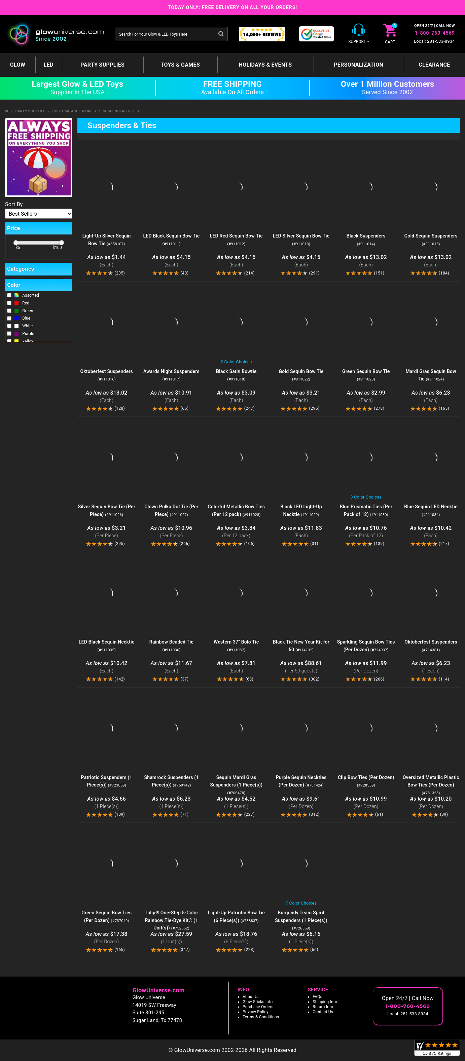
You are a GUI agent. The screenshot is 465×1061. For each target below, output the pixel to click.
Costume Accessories (74, 111)
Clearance (434, 65)
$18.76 (236, 938)
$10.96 (171, 532)
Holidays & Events (265, 65)
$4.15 (171, 261)
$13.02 (366, 261)
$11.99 (366, 667)
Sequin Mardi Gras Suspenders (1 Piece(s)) (236, 785)
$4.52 (236, 803)
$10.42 (431, 532)
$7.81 (236, 667)
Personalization (358, 65)
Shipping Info (325, 1001)
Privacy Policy (256, 1012)
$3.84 (236, 532)
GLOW (17, 65)
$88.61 (301, 667)
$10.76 (366, 532)
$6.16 (301, 938)
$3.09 (236, 397)
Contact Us (323, 1012)
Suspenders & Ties (121, 111)
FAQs (317, 996)
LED (48, 65)
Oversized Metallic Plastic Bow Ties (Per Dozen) (431, 785)
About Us (251, 996)
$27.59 (171, 938)
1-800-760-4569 (435, 33)
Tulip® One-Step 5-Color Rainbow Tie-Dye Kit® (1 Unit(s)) (171, 920)
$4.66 (106, 803)
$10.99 (366, 803)
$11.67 (171, 667)
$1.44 (106, 261)
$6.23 (431, 397)
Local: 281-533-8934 (434, 41)
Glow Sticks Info (258, 1001)
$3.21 (301, 397)
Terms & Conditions (261, 1017)
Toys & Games (180, 65)
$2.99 (366, 397)
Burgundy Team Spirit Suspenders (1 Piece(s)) (301, 920)
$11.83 (301, 532)
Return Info (323, 1006)
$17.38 (106, 938)
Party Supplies (102, 65)
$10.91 (171, 397)
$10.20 (431, 803)
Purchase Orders (258, 1006)
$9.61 (301, 803)
